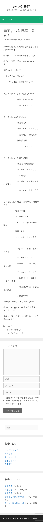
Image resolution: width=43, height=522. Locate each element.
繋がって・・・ (11, 460)
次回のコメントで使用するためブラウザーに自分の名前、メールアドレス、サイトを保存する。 (22, 400)
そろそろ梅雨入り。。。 (17, 329)
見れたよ (8, 453)
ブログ (9, 326)
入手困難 (8, 464)
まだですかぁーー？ (15, 333)
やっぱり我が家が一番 (14, 496)
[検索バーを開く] (39, 19)
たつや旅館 (21, 6)
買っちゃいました (12, 457)
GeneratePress (34, 518)
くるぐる (8, 486)
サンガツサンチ (11, 450)
